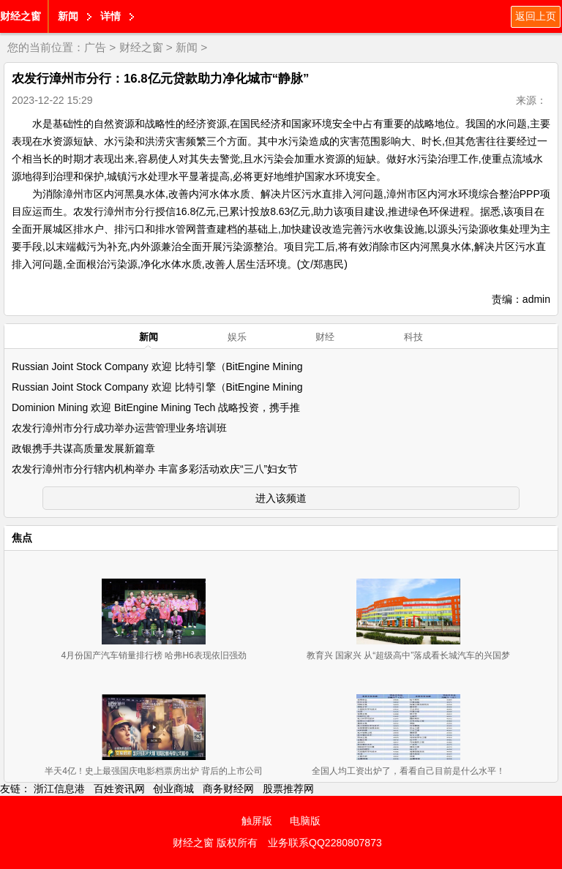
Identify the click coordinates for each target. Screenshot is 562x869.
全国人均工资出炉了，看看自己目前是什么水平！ (408, 771)
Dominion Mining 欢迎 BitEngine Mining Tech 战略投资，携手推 (156, 407)
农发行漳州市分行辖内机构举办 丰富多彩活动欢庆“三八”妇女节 (155, 469)
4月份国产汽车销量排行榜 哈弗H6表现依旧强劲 (153, 655)
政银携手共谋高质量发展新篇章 (83, 448)
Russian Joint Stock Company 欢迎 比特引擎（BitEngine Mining (157, 366)
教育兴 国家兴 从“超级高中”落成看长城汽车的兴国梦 (409, 655)
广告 (95, 47)
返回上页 (535, 16)
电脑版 (305, 821)
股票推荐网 (288, 788)
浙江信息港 (59, 788)
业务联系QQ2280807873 (325, 843)
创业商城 (173, 788)
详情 (110, 16)
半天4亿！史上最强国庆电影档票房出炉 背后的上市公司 (154, 771)
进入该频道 (281, 498)
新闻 (68, 16)
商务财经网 (228, 788)
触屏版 (256, 821)
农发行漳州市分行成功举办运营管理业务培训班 (119, 428)
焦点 (22, 537)
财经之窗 (20, 16)
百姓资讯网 (119, 788)
